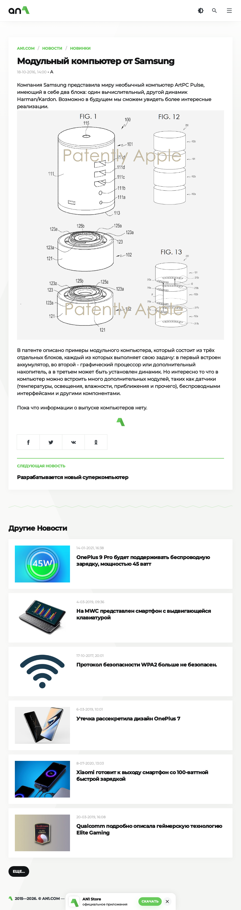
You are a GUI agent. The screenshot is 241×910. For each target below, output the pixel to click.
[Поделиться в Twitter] (51, 442)
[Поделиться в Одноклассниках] (96, 442)
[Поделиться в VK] (73, 442)
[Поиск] (214, 10)
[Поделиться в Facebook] (28, 442)
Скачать (150, 901)
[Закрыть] (167, 901)
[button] (18, 871)
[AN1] (11, 898)
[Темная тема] (200, 10)
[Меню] (229, 10)
